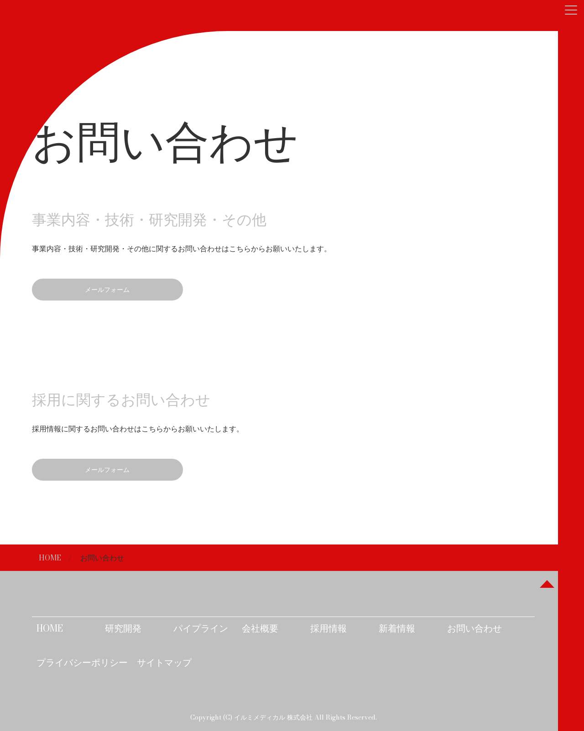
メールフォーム (107, 290)
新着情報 (397, 628)
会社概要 (260, 628)
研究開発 (123, 628)
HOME (50, 557)
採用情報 (328, 628)
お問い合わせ (474, 628)
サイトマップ (164, 662)
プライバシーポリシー (82, 662)
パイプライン (200, 628)
